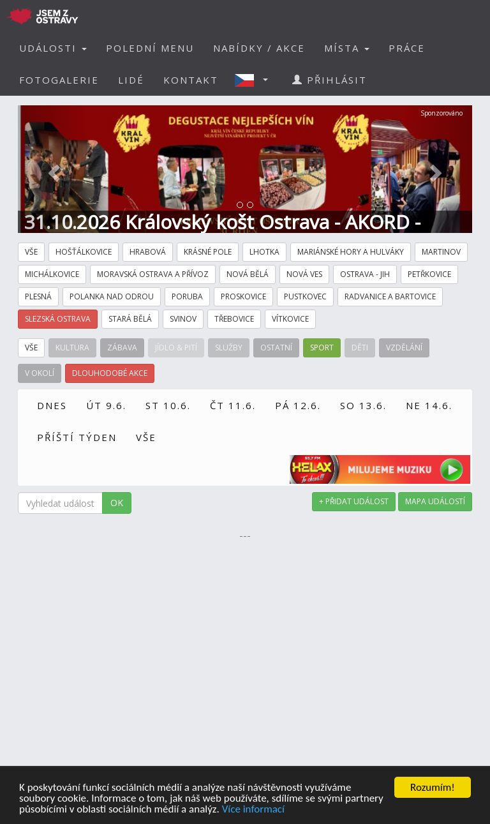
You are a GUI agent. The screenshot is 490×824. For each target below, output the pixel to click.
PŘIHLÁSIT (329, 79)
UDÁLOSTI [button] (53, 47)
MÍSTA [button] (346, 47)
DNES (52, 405)
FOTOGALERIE (59, 79)
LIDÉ (131, 79)
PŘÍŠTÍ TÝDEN (77, 437)
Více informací (253, 809)
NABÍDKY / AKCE (259, 47)
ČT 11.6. (233, 405)
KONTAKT (190, 79)
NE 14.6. (429, 405)
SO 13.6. (363, 405)
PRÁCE (407, 47)
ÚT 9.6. (106, 405)
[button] (255, 80)
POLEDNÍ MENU (150, 47)
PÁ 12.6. (298, 405)
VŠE (146, 437)
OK (116, 503)
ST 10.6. (168, 405)
